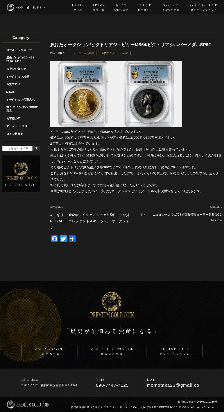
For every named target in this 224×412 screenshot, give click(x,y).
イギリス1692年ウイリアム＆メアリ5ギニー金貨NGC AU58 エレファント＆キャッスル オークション (90, 221)
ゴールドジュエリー (19, 49)
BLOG (121, 7)
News (125, 53)
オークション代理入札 (20, 99)
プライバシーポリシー (116, 407)
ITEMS (99, 7)
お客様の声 (13, 118)
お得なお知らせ (16, 68)
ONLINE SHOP (203, 7)
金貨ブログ (108, 53)
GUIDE (145, 7)
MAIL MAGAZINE (49, 352)
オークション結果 (83, 53)
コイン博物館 (14, 133)
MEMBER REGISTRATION (112, 352)
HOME (78, 7)
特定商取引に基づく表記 (85, 407)
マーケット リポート (19, 126)
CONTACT (171, 7)
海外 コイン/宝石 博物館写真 (22, 109)
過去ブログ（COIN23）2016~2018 (21, 59)
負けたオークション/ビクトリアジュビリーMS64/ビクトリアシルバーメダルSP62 (130, 44)
